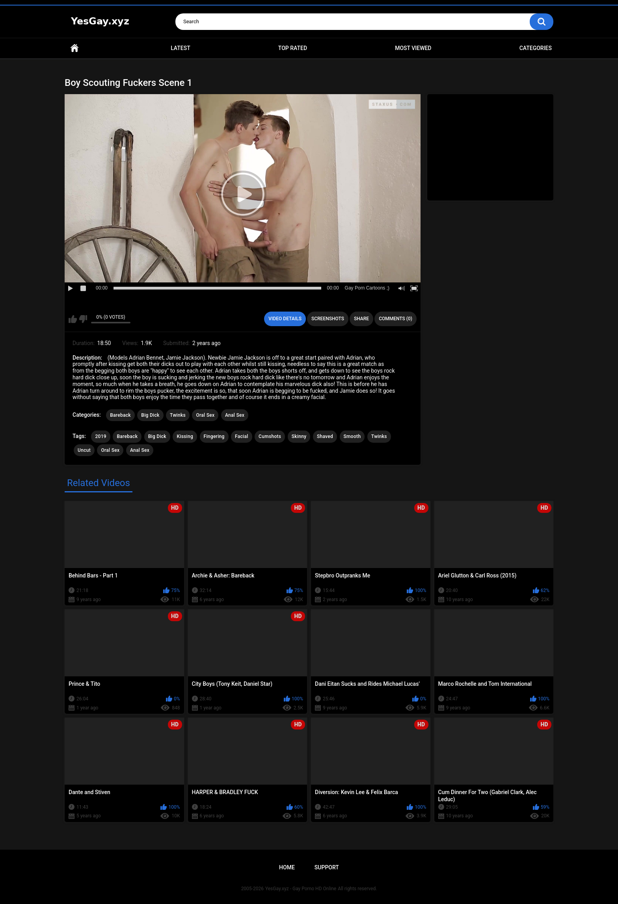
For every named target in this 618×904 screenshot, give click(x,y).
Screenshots (327, 318)
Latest (180, 48)
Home (74, 48)
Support (327, 867)
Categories (535, 48)
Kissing (185, 436)
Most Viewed (413, 48)
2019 (100, 436)
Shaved (325, 436)
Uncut (84, 450)
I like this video (73, 319)
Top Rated (292, 48)
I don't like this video (83, 319)
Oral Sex (205, 415)
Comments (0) (395, 318)
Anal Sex (234, 415)
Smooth (352, 436)
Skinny (299, 436)
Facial (241, 436)
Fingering (214, 436)
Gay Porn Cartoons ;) (367, 288)
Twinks (178, 415)
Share (361, 318)
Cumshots (270, 436)
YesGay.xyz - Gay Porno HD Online (300, 888)
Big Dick (150, 415)
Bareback (120, 415)
